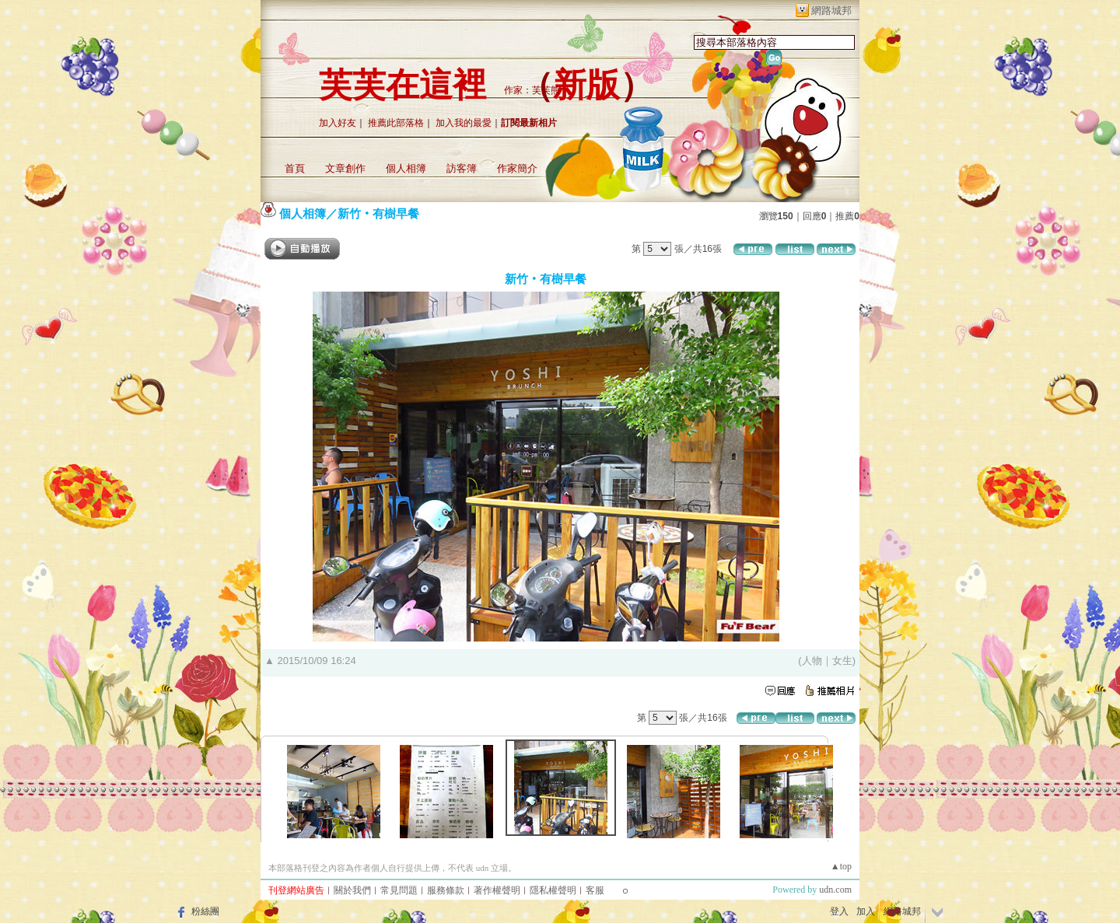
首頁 (295, 168)
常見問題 (399, 890)
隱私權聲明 (553, 890)
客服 (595, 890)
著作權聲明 (497, 890)
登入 (839, 911)
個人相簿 (406, 168)
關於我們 (352, 890)
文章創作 (345, 168)
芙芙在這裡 (402, 85)
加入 (865, 911)
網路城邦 (831, 10)
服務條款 (445, 890)
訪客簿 (461, 168)
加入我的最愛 (464, 122)
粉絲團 (205, 911)
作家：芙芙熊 (532, 90)
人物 (812, 660)
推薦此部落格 (396, 122)
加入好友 (337, 122)
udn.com (835, 889)
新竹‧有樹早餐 (378, 213)
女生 (842, 660)
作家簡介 (517, 168)
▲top (841, 866)
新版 (586, 85)
